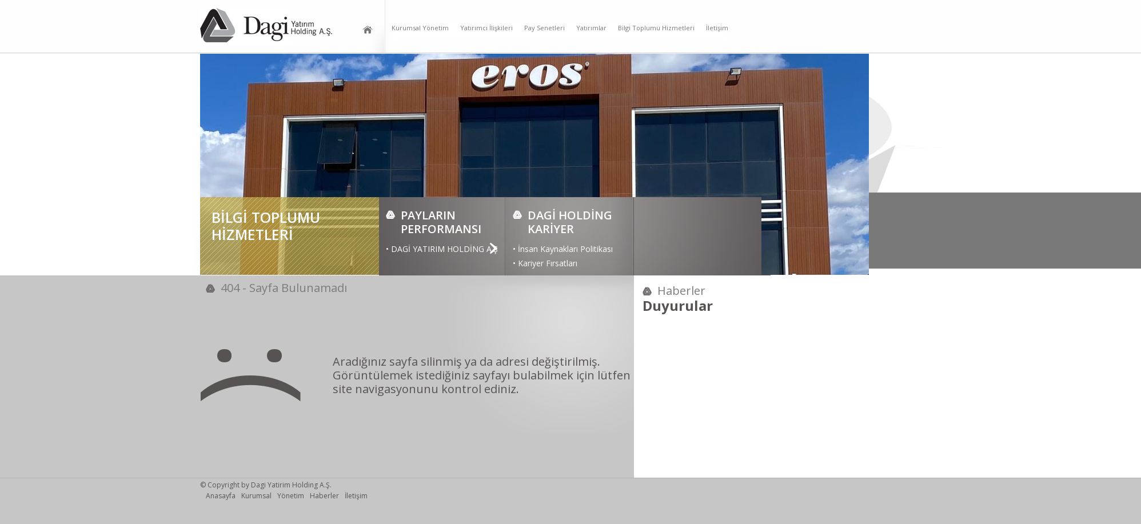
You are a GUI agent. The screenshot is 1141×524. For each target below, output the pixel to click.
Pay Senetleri (544, 27)
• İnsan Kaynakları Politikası (563, 248)
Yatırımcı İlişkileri (486, 27)
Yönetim (290, 496)
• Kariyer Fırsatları (545, 263)
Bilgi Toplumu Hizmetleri (656, 27)
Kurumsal (256, 496)
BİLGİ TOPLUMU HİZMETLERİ (266, 225)
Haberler (324, 496)
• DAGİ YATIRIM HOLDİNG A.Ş (442, 248)
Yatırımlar (591, 27)
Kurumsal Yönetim (420, 27)
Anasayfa (221, 496)
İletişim (717, 27)
